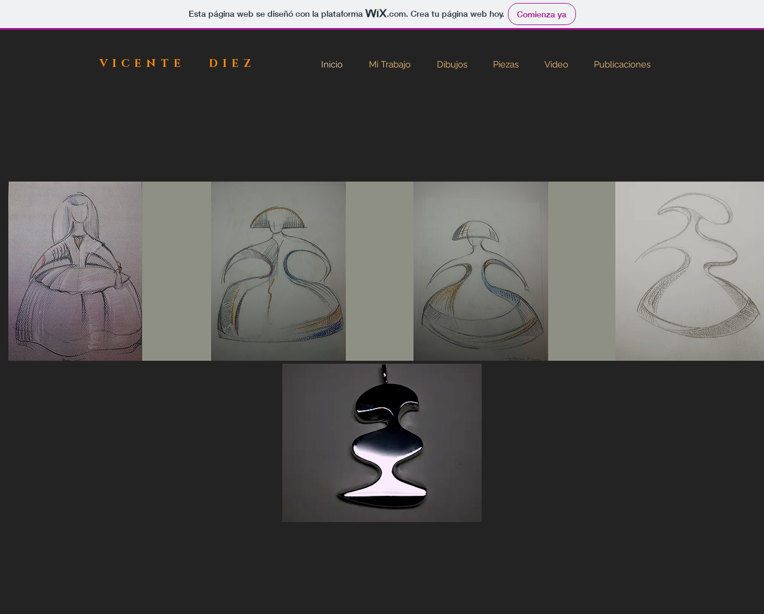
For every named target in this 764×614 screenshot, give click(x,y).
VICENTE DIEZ (177, 64)
